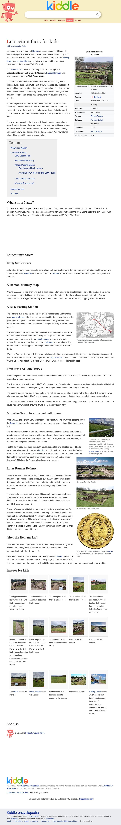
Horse (31, 692)
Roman (35, 51)
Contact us (45, 821)
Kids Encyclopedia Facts (16, 46)
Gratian (110, 551)
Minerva (49, 342)
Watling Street (18, 317)
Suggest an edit (86, 799)
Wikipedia (14, 819)
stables (38, 692)
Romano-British (97, 120)
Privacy (35, 821)
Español (78, 20)
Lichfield (59, 556)
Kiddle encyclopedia (30, 786)
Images (53, 20)
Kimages (61, 20)
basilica (41, 450)
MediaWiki (50, 819)
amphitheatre (43, 339)
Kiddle (9, 821)
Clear (92, 14)
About (26, 821)
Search (97, 14)
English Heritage (53, 73)
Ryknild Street (57, 358)
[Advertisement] (60, 30)
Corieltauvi (27, 273)
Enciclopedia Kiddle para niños (64, 821)
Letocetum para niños (35, 733)
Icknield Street (22, 61)
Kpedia (69, 20)
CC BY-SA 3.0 (33, 816)
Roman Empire (97, 116)
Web (46, 20)
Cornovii (55, 273)
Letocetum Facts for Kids (18, 792)
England (97, 97)
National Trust (96, 131)
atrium (15, 692)
